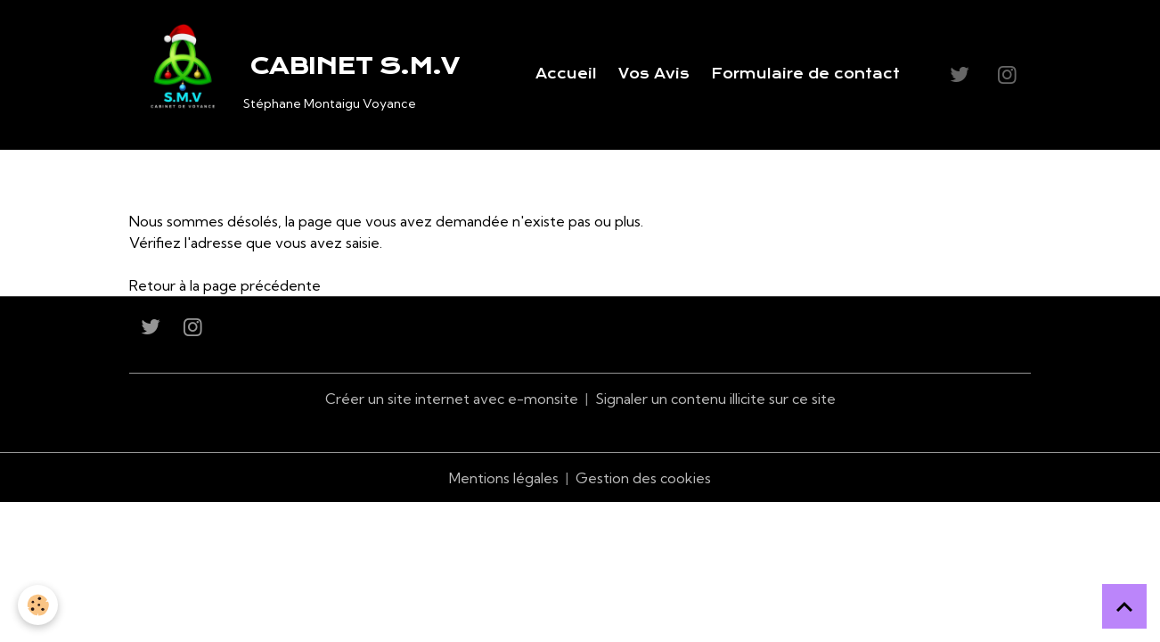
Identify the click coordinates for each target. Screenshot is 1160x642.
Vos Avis (654, 74)
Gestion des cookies (643, 478)
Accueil (566, 74)
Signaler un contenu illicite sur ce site (715, 398)
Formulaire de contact (805, 74)
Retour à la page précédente (225, 285)
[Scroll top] (1124, 606)
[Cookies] (38, 605)
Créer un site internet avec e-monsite (451, 398)
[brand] (297, 74)
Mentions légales (504, 478)
